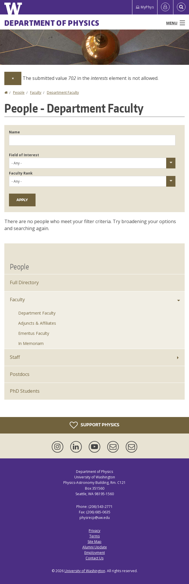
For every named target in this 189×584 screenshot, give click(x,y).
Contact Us (94, 558)
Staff (15, 357)
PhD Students (25, 391)
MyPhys (145, 7)
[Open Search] (181, 7)
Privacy (94, 530)
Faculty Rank (21, 173)
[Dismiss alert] (12, 78)
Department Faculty (63, 92)
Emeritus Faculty (33, 333)
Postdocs (19, 374)
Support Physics (94, 425)
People (19, 92)
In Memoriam (31, 343)
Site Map (94, 541)
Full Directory (24, 282)
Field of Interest (24, 155)
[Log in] (165, 7)
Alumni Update (94, 547)
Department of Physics (51, 23)
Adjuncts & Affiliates (37, 323)
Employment (94, 552)
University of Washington (84, 570)
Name (14, 132)
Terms (94, 536)
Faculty (35, 92)
